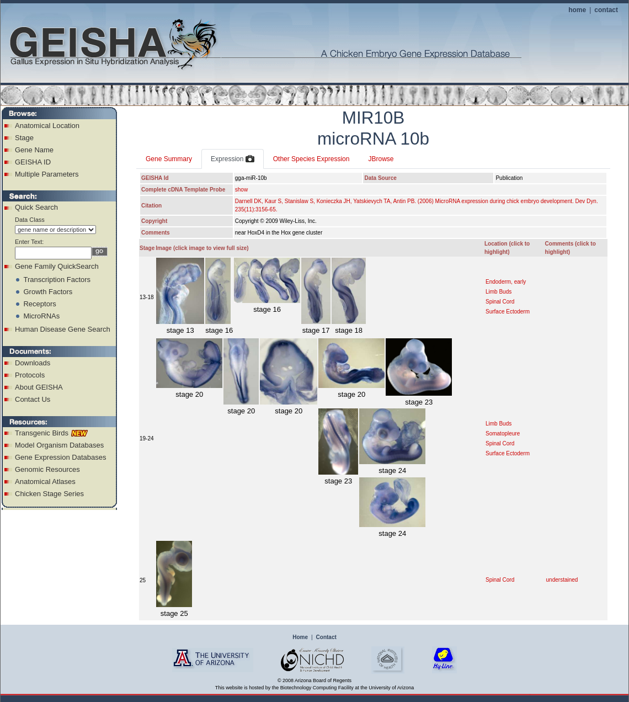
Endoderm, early (506, 282)
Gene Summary (169, 159)
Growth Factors (47, 292)
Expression (232, 159)
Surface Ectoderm (508, 312)
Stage (24, 138)
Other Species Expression (311, 159)
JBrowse (380, 159)
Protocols (30, 375)
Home (300, 637)
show (241, 190)
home (577, 10)
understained (562, 580)
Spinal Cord (500, 302)
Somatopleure (503, 433)
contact (606, 10)
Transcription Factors (56, 279)
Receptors (39, 304)
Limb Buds (498, 292)
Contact (326, 637)
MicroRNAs (41, 316)
